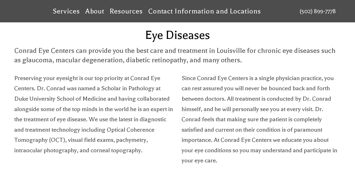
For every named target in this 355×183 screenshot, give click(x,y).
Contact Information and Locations (204, 11)
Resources (126, 11)
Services (66, 11)
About (94, 11)
